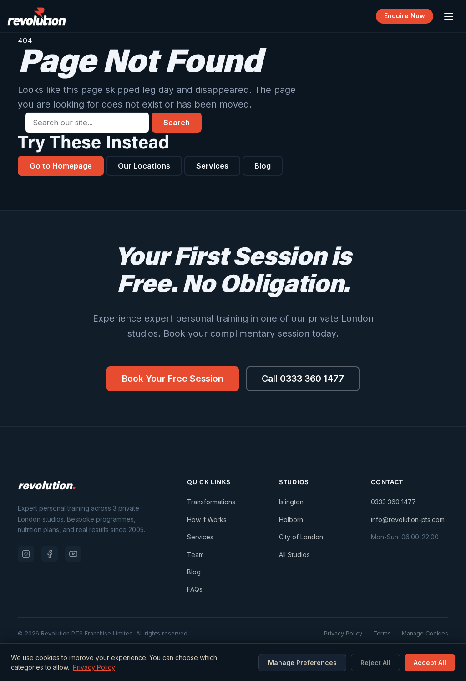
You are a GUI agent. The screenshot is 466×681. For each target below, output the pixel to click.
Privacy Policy (343, 633)
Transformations (211, 502)
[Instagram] (26, 554)
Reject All (375, 662)
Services (213, 165)
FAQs (195, 590)
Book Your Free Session (172, 378)
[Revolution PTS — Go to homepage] (36, 16)
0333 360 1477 (393, 502)
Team (195, 554)
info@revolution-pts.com (408, 519)
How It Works (207, 519)
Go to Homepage (61, 165)
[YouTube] (73, 554)
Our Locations (144, 165)
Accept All (430, 662)
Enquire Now (404, 16)
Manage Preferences (302, 662)
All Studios (294, 554)
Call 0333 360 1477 (303, 378)
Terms (382, 633)
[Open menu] (449, 16)
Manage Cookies (425, 633)
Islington (291, 502)
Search (176, 122)
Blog (263, 165)
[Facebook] (49, 554)
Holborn (291, 519)
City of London (301, 537)
